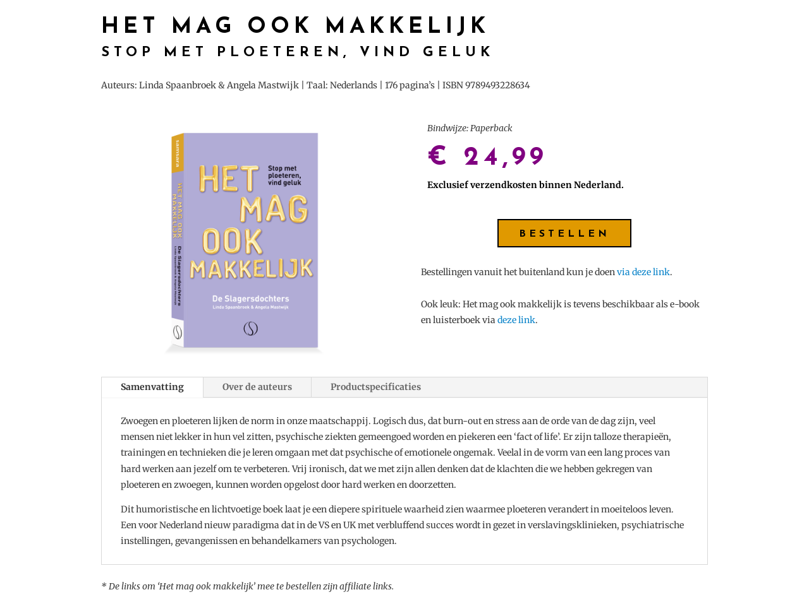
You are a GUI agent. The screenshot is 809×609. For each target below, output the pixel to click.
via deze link (643, 272)
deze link (516, 320)
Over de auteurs (257, 387)
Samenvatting (152, 387)
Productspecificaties (376, 387)
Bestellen (564, 234)
